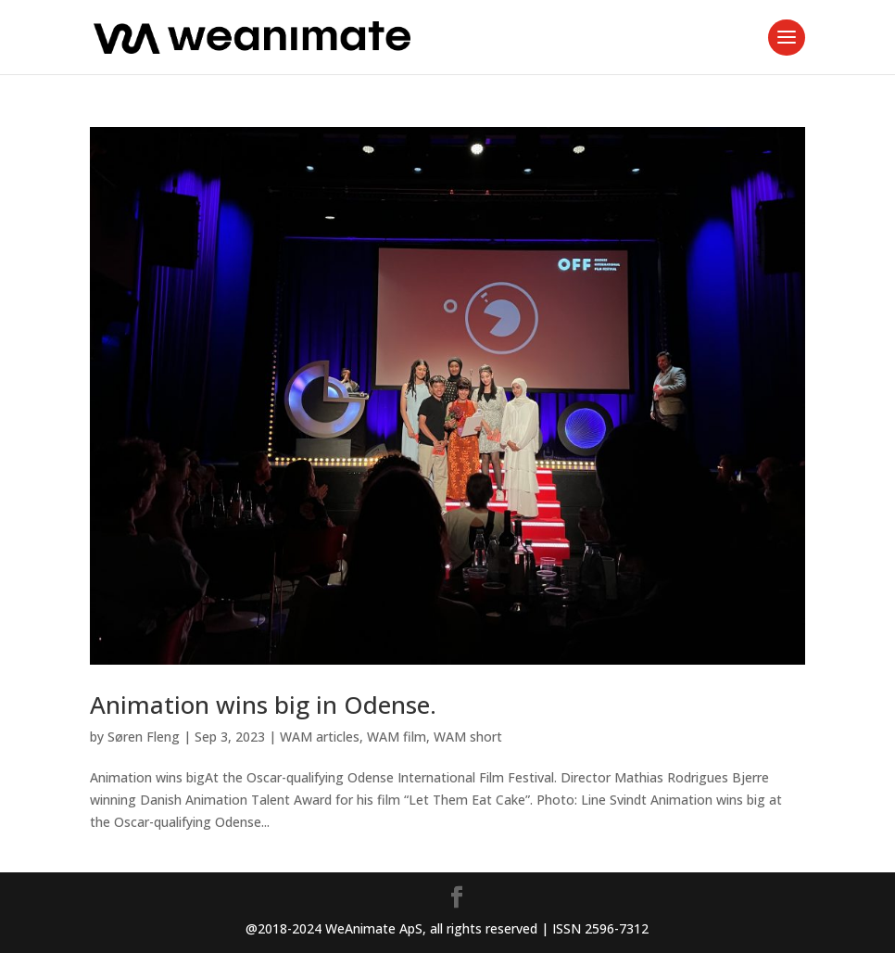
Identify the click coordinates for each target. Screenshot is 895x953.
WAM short (468, 736)
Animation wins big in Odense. (263, 704)
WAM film (396, 736)
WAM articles (319, 736)
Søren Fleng (143, 736)
